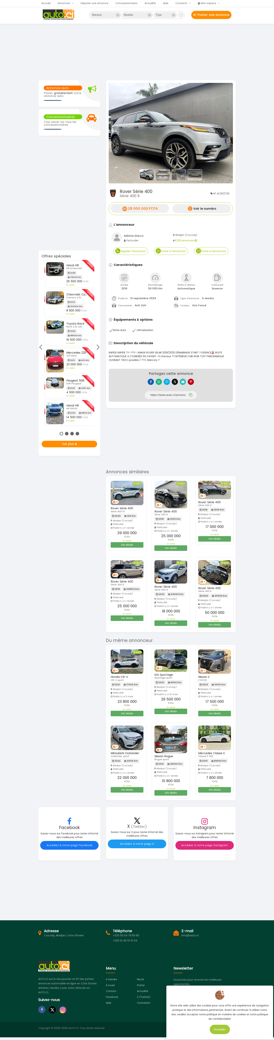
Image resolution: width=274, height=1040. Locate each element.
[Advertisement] (137, 51)
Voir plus (69, 444)
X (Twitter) (144, 999)
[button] (118, 133)
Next (96, 347)
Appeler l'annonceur (130, 250)
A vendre (111, 982)
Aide (165, 3)
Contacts (181, 3)
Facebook (112, 999)
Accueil (46, 3)
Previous (41, 347)
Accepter (218, 1027)
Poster (141, 988)
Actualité (150, 3)
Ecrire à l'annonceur (171, 250)
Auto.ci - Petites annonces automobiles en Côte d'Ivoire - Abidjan (59, 14)
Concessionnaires (126, 3)
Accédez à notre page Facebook (69, 848)
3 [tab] (72, 433)
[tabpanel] (69, 343)
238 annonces (186, 240)
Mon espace (207, 3)
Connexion (143, 1005)
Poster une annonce (211, 15)
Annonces (64, 3)
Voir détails (127, 547)
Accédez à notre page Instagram (204, 848)
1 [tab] (61, 433)
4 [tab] (77, 433)
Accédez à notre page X (137, 846)
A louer (110, 988)
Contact (111, 994)
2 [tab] (66, 433)
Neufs (140, 982)
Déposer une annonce (94, 3)
